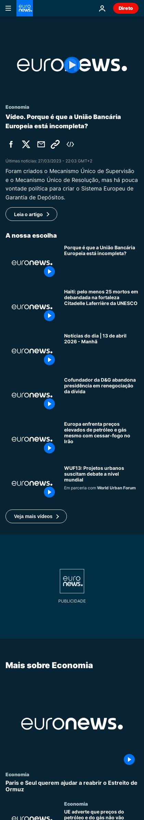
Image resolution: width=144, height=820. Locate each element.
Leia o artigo (28, 214)
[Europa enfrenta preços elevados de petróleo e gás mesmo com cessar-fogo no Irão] (101, 439)
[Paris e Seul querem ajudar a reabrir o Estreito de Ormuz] (72, 786)
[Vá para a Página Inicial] (24, 8)
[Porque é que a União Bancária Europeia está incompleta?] (101, 263)
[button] (36, 516)
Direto (126, 8)
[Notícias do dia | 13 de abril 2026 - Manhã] (101, 351)
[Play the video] (72, 65)
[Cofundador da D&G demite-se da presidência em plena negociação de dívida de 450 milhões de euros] (101, 395)
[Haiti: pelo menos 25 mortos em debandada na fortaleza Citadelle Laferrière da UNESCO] (101, 307)
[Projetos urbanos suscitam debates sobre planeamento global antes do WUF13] (101, 483)
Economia (17, 774)
